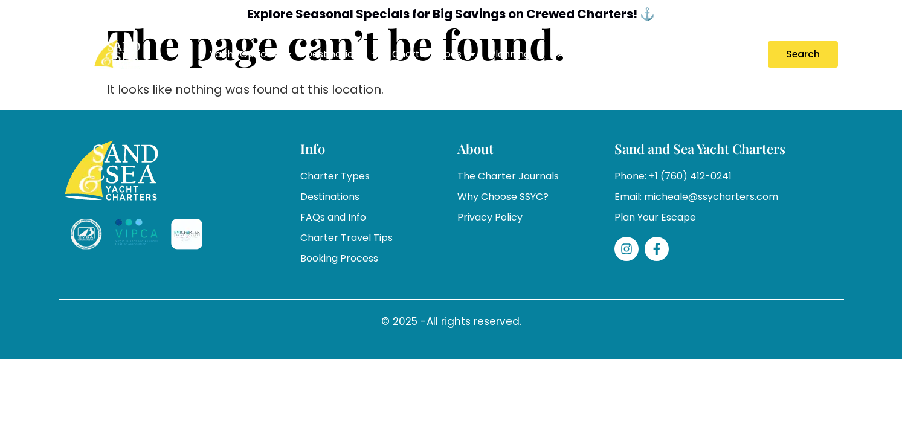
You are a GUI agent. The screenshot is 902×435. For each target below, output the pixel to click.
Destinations (342, 54)
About (580, 54)
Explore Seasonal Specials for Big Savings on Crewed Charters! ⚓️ (451, 13)
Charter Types (434, 54)
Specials (634, 54)
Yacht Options (251, 54)
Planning (517, 54)
